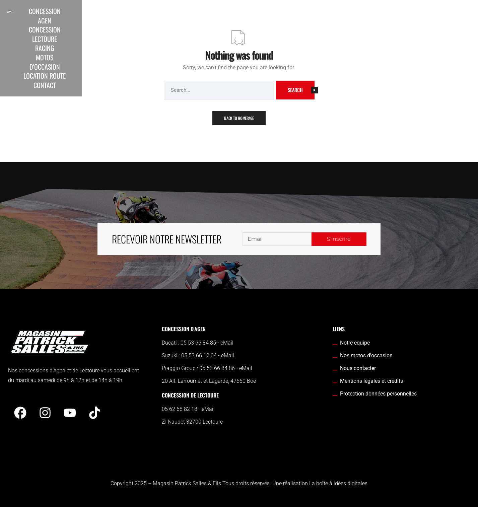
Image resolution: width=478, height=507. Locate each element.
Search (301, 89)
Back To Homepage (239, 118)
